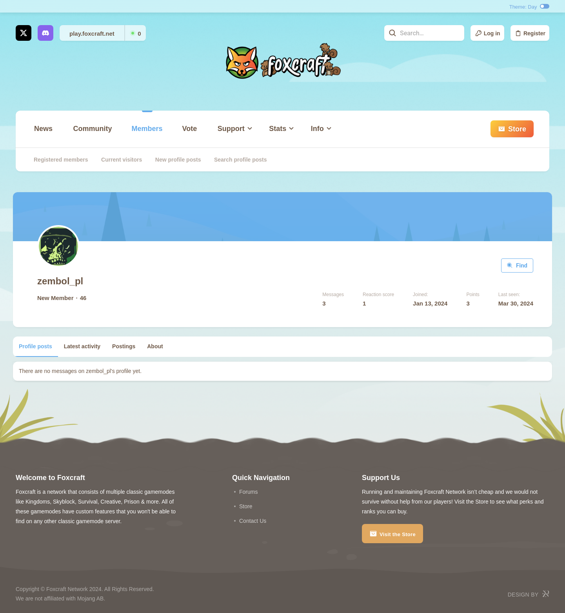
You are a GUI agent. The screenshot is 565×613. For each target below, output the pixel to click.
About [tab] (157, 346)
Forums (248, 491)
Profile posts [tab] (38, 346)
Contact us (252, 520)
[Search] (415, 33)
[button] (233, 140)
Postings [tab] (126, 346)
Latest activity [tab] (85, 346)
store (245, 506)
